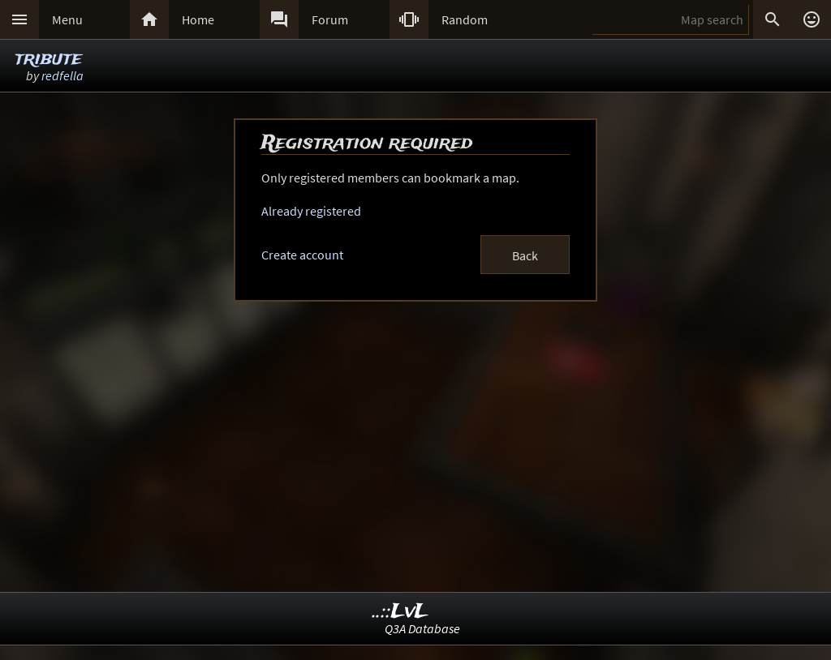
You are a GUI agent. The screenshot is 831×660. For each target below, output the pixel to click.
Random (464, 19)
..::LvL (400, 612)
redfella (62, 75)
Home (198, 19)
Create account (302, 254)
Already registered (311, 211)
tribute (48, 59)
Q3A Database (422, 628)
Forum (330, 19)
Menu (67, 19)
